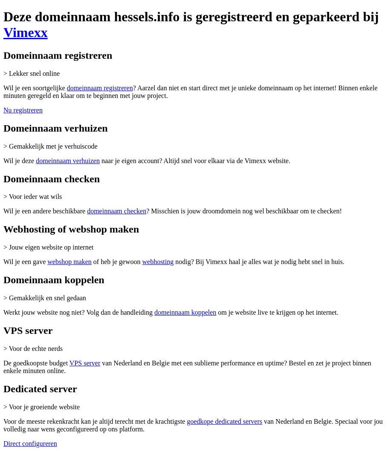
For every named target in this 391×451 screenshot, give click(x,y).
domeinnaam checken (116, 211)
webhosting (158, 261)
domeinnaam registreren (100, 88)
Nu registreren (23, 110)
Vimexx (25, 32)
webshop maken (69, 261)
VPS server (85, 363)
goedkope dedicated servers (224, 421)
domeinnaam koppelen (185, 312)
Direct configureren (30, 443)
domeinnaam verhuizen (68, 160)
